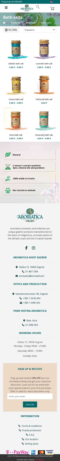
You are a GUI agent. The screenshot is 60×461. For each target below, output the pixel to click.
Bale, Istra (30, 320)
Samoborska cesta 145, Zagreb (30, 293)
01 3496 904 (30, 324)
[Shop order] (40, 30)
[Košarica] (52, 8)
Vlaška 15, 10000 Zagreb (30, 267)
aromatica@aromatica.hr (30, 275)
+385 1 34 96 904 (30, 298)
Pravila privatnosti (30, 430)
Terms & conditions (30, 425)
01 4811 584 (30, 271)
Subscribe (30, 404)
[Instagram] (33, 248)
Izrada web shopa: (25, 459)
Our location (30, 439)
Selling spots (30, 443)
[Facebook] (26, 248)
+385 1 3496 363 (30, 302)
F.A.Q (30, 434)
